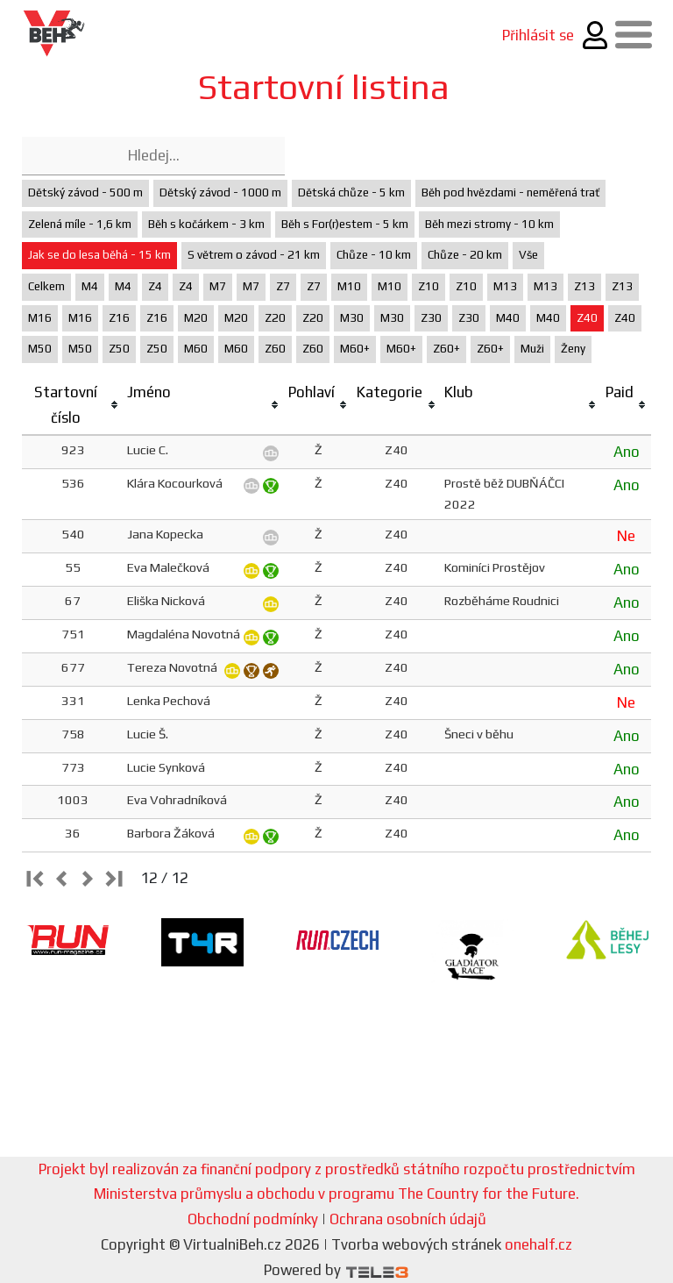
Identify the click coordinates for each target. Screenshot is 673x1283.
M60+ (355, 348)
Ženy (573, 348)
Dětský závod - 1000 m (220, 192)
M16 (40, 317)
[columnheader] (73, 405)
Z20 (275, 317)
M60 (196, 348)
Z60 (275, 348)
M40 (508, 317)
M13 (505, 286)
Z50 (119, 348)
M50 (40, 348)
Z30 (431, 317)
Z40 (587, 317)
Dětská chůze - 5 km (351, 192)
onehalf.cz (538, 1244)
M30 (352, 317)
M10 (349, 286)
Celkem (46, 286)
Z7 (283, 286)
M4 (89, 286)
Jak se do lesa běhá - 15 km (99, 254)
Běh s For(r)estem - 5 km (344, 224)
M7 (217, 286)
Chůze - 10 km (373, 254)
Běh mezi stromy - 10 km (489, 224)
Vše (528, 254)
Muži (532, 348)
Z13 (584, 286)
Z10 (428, 286)
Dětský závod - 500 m (85, 192)
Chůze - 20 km (465, 254)
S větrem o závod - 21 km (254, 254)
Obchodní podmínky (253, 1219)
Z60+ (446, 348)
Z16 (119, 317)
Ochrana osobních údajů (407, 1219)
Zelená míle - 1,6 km (79, 224)
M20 (196, 317)
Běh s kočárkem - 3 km (206, 224)
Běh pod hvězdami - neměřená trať (510, 192)
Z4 (155, 286)
